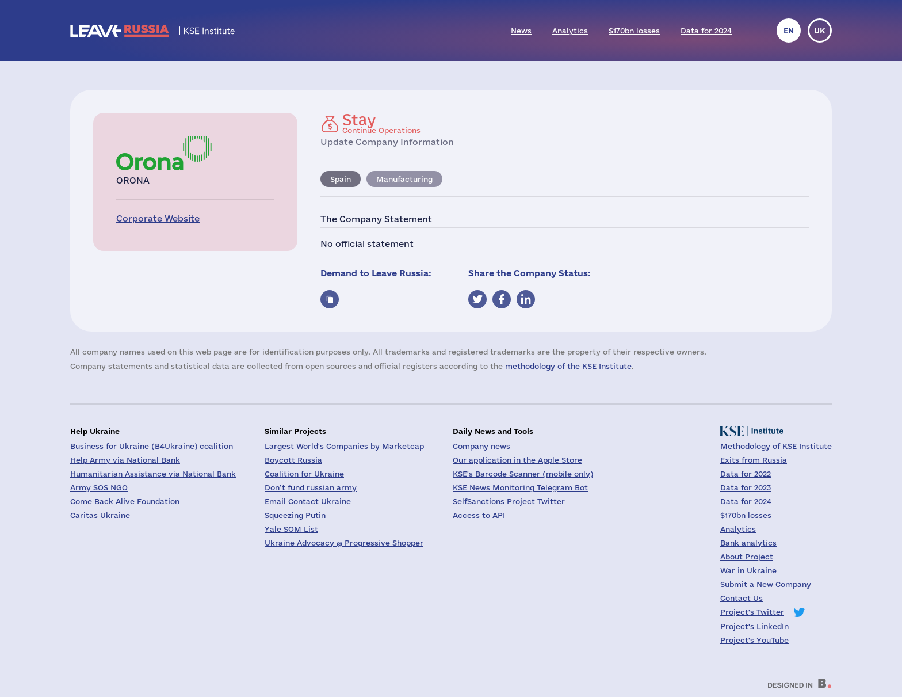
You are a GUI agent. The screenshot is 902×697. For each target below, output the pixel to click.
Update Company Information (387, 142)
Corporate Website (158, 218)
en (788, 30)
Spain (340, 179)
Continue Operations (381, 123)
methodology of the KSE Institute (568, 366)
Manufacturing (404, 179)
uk (819, 30)
